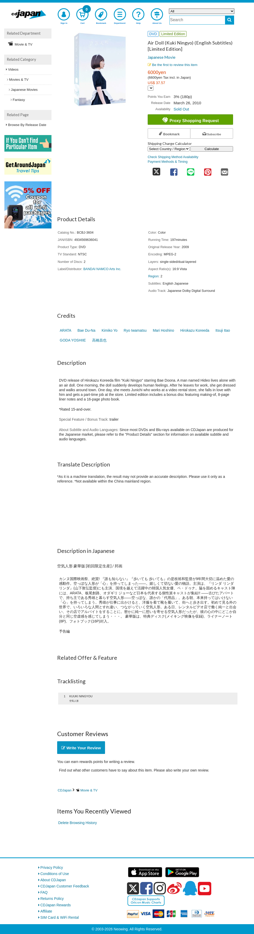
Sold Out (181, 109)
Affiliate (46, 911)
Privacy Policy (51, 867)
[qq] (190, 888)
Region (153, 276)
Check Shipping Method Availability (173, 157)
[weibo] (174, 888)
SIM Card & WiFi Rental (59, 917)
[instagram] (160, 888)
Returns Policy (52, 898)
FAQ (44, 892)
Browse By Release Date (27, 125)
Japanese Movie (161, 57)
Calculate (212, 149)
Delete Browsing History (77, 823)
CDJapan (64, 790)
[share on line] (190, 170)
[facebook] (146, 888)
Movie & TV (89, 790)
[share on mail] (224, 170)
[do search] (229, 20)
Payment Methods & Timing (168, 162)
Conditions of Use (54, 874)
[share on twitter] (156, 170)
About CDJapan (53, 880)
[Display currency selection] (150, 88)
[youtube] (204, 888)
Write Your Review (81, 748)
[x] (133, 888)
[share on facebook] (173, 170)
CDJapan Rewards (55, 905)
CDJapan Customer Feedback (64, 886)
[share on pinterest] (207, 170)
